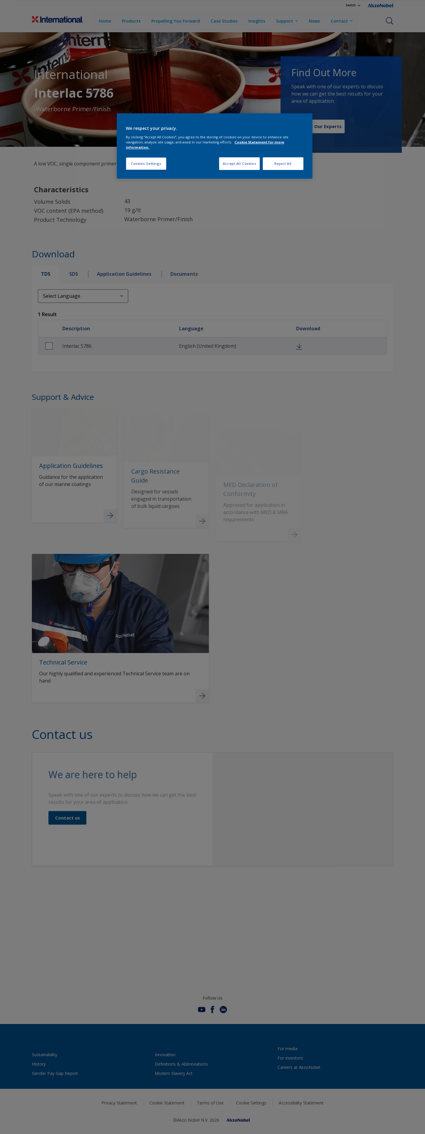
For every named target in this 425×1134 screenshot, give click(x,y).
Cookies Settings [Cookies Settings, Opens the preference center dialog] (146, 163)
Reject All (283, 163)
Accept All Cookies (239, 163)
